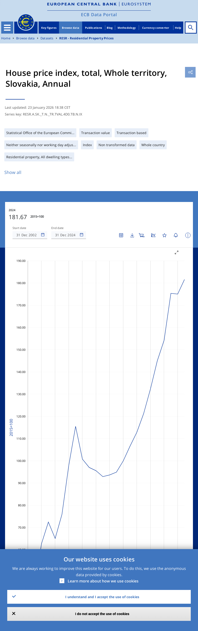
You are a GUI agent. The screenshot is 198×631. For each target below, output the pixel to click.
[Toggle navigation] (7, 28)
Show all (12, 172)
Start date (19, 228)
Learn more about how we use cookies (103, 581)
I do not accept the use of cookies (102, 614)
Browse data (70, 27)
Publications (93, 27)
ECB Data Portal (99, 14)
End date (57, 228)
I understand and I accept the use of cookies (102, 597)
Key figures (48, 27)
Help (178, 27)
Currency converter (155, 27)
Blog (109, 27)
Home (5, 38)
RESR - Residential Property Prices (86, 38)
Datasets (46, 38)
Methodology (127, 27)
